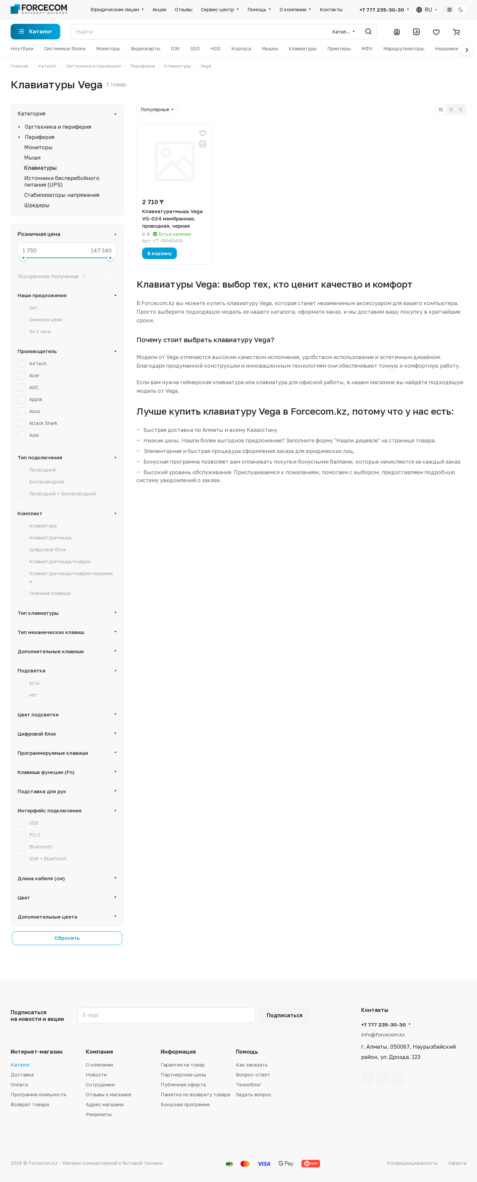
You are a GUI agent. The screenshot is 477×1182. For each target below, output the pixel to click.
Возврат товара (30, 1104)
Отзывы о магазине (109, 1094)
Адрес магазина (105, 1104)
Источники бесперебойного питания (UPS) (61, 181)
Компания (99, 1051)
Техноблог (248, 1084)
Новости (96, 1074)
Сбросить (67, 938)
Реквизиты (99, 1114)
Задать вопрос (253, 1094)
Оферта (457, 1163)
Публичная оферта (183, 1084)
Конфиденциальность (412, 1163)
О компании (99, 1065)
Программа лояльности (38, 1094)
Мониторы (38, 147)
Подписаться (284, 1015)
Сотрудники (100, 1084)
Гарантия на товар (183, 1065)
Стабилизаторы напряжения (61, 195)
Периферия (39, 137)
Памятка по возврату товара (195, 1094)
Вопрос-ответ (253, 1074)
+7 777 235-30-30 (381, 10)
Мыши (32, 157)
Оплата (19, 1084)
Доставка (22, 1074)
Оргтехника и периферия (58, 126)
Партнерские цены (183, 1074)
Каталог (20, 1065)
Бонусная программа (185, 1104)
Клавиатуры (40, 167)
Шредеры (37, 205)
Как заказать (252, 1065)
